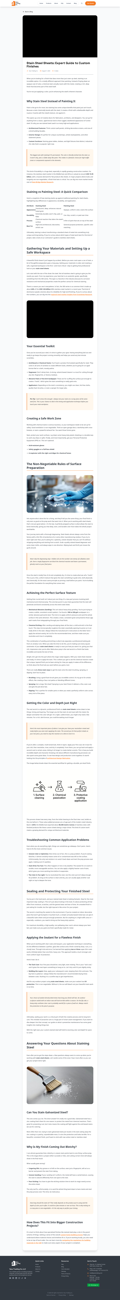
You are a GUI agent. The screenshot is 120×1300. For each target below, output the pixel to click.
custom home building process (71, 1235)
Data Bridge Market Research (42, 182)
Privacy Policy (65, 1276)
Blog (75, 3)
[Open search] (81, 3)
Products (48, 3)
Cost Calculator (65, 1269)
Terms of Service (65, 1273)
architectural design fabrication (58, 758)
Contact (68, 3)
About (56, 3)
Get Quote (90, 3)
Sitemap (63, 1271)
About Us (37, 1269)
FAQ (62, 3)
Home (41, 3)
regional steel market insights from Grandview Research (71, 295)
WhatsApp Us (93, 1285)
